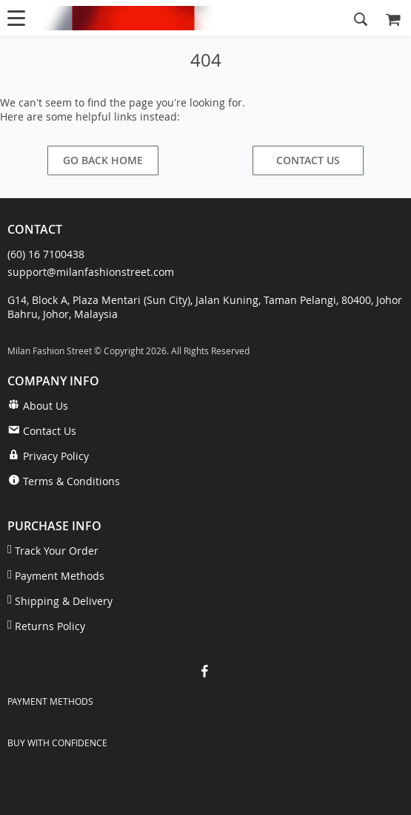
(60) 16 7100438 (45, 254)
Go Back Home (103, 160)
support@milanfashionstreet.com (90, 272)
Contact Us (308, 160)
